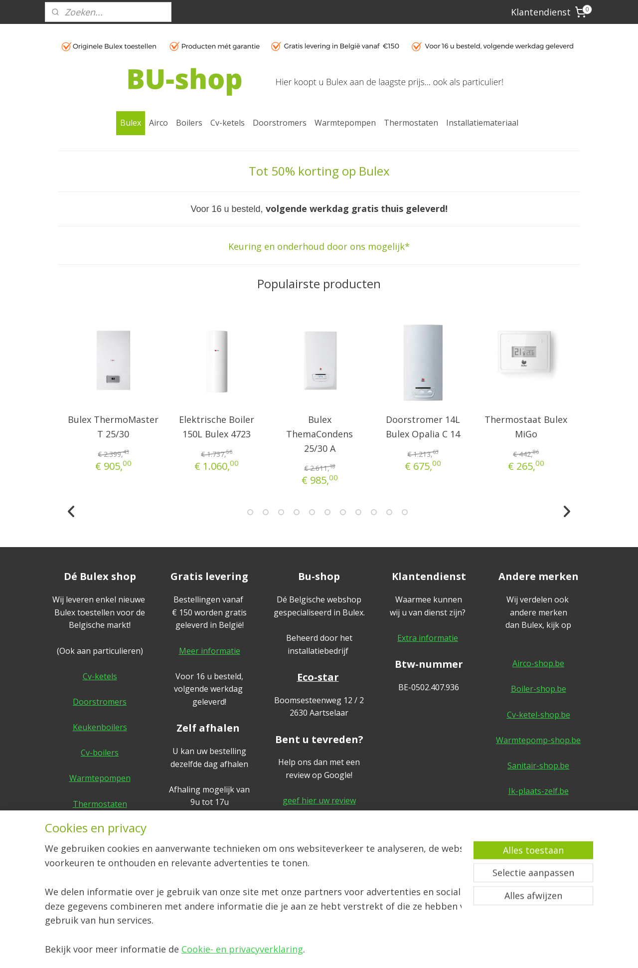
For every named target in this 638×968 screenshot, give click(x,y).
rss (295, 950)
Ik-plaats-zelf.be (538, 790)
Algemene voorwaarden (538, 829)
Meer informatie (209, 650)
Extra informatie (427, 637)
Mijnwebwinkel (420, 950)
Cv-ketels (227, 122)
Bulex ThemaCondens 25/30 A (319, 433)
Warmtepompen (345, 122)
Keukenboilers (100, 727)
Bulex (130, 122)
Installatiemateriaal (482, 122)
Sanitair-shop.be (538, 765)
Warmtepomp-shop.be (538, 740)
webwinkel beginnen (333, 950)
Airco (158, 122)
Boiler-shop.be (538, 688)
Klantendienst (541, 12)
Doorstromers (280, 122)
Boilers (189, 122)
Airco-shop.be (538, 663)
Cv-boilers (100, 752)
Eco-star (318, 677)
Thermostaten (411, 122)
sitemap (274, 950)
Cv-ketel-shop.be (538, 714)
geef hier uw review (319, 800)
